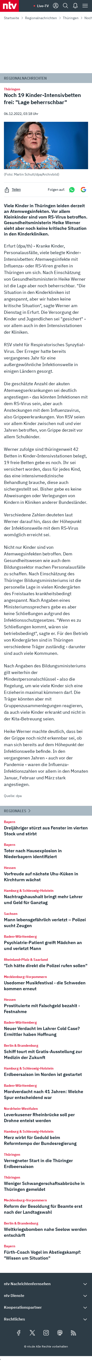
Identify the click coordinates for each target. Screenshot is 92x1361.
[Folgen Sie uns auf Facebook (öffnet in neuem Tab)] (19, 1333)
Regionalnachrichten (41, 18)
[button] (46, 149)
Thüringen (71, 18)
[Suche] (65, 6)
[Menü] (85, 6)
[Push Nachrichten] (75, 6)
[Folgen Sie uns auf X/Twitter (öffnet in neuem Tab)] (32, 1333)
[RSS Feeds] (74, 1333)
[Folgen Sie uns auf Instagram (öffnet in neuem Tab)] (46, 1333)
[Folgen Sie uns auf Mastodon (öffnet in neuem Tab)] (60, 1333)
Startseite (11, 18)
